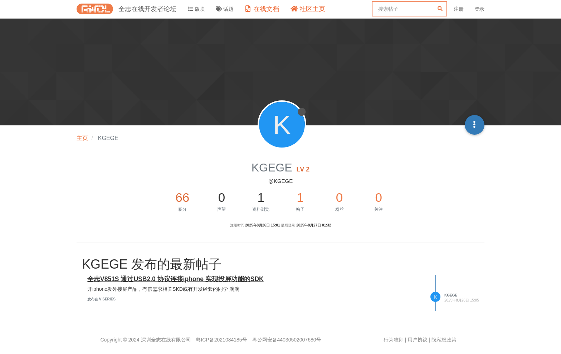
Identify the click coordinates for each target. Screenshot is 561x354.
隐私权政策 (444, 340)
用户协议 (418, 340)
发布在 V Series (101, 299)
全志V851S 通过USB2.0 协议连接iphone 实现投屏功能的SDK (175, 279)
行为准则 (394, 340)
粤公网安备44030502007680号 (286, 340)
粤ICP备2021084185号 (221, 340)
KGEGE (450, 295)
